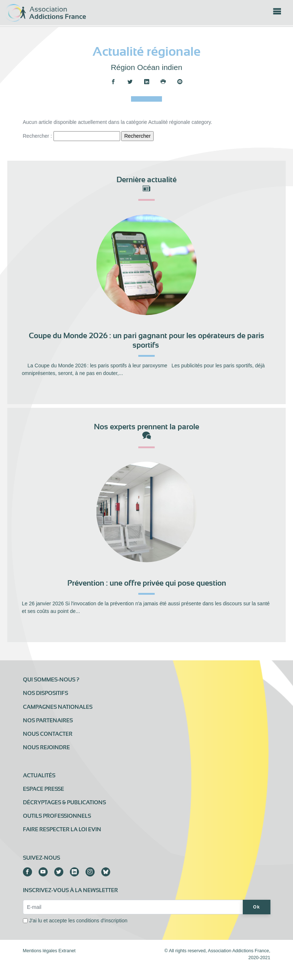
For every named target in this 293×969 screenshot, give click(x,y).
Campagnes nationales (57, 707)
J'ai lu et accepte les (78, 920)
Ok (256, 907)
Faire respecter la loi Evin (62, 829)
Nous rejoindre (46, 747)
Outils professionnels (57, 816)
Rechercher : (37, 136)
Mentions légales (40, 950)
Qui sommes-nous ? (51, 679)
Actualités (39, 775)
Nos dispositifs (45, 693)
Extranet (67, 950)
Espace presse (43, 789)
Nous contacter (47, 734)
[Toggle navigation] (277, 13)
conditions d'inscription (101, 920)
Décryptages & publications (64, 802)
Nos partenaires (48, 720)
